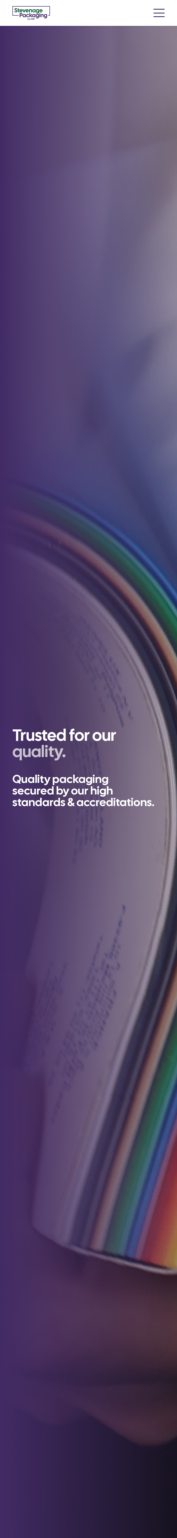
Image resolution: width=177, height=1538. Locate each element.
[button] (159, 13)
